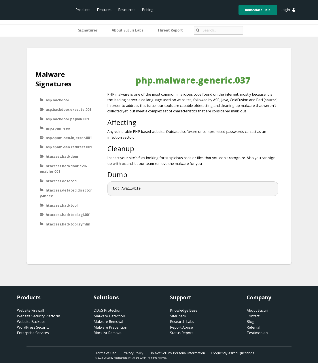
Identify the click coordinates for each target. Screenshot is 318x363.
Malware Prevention (110, 327)
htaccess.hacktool (62, 205)
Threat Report (170, 30)
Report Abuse (181, 327)
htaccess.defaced (61, 181)
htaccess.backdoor (62, 156)
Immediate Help (258, 10)
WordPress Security (33, 327)
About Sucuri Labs (127, 30)
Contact (253, 316)
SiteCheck (178, 316)
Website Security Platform (38, 316)
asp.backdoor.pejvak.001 (67, 119)
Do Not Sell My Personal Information (177, 353)
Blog (250, 321)
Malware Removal (108, 321)
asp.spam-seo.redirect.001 (69, 147)
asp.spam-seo (58, 128)
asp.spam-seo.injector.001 (69, 137)
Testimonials (257, 332)
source (270, 99)
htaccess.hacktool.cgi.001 (68, 214)
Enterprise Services (33, 332)
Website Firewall (30, 310)
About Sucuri (257, 310)
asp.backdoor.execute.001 (68, 109)
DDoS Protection (107, 310)
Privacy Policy (133, 353)
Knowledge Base (183, 310)
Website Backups (31, 321)
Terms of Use (105, 353)
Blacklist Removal (108, 332)
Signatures (88, 30)
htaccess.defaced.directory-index (66, 193)
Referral (253, 327)
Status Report (181, 332)
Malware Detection (109, 316)
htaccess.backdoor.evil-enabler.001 (63, 169)
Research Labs (182, 321)
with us (119, 163)
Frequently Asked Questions (232, 353)
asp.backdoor (57, 100)
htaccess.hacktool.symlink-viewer (65, 227)
